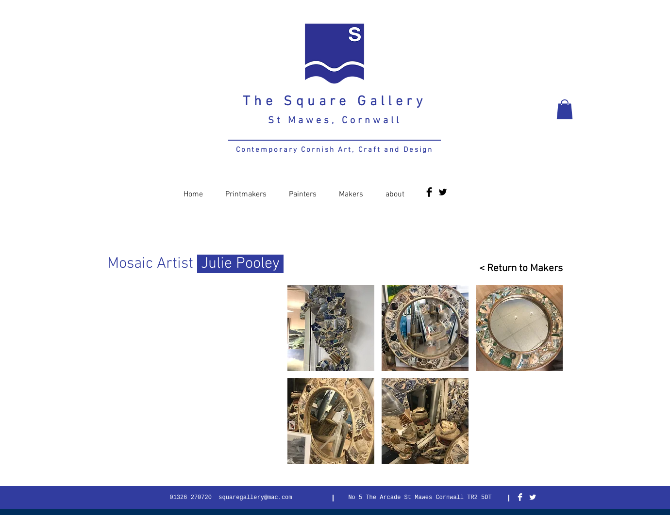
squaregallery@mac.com (255, 497)
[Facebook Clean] (520, 497)
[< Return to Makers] (517, 268)
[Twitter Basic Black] (443, 192)
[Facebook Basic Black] (429, 192)
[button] (564, 109)
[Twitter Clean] (532, 497)
